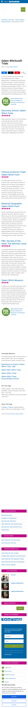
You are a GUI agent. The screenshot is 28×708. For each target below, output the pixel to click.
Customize (14, 700)
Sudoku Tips (8, 667)
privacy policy (8, 654)
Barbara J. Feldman (8, 407)
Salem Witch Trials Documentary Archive (10, 377)
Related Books (5, 530)
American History (5, 21)
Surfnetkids (4, 19)
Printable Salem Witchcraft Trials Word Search (13, 556)
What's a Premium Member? (8, 564)
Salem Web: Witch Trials (11, 370)
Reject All (14, 704)
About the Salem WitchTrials (8, 521)
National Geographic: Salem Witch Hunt (11, 205)
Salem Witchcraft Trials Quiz (8, 543)
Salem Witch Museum (12, 280)
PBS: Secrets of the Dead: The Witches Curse (13, 242)
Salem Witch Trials (8, 373)
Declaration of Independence (9, 518)
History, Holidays (19, 19)
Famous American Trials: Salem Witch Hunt (13, 173)
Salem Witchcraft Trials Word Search (10, 540)
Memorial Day (8, 671)
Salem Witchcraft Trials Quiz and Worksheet (12, 562)
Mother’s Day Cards (9, 674)
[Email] (14, 641)
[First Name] (14, 636)
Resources (11, 19)
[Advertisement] (14, 39)
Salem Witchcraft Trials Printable (9, 553)
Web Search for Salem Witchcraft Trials (11, 527)
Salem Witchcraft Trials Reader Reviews (11, 524)
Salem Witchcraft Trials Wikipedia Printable (12, 559)
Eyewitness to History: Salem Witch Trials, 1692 (13, 365)
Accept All (14, 696)
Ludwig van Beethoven (10, 678)
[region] (14, 695)
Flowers (7, 682)
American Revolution (6, 515)
